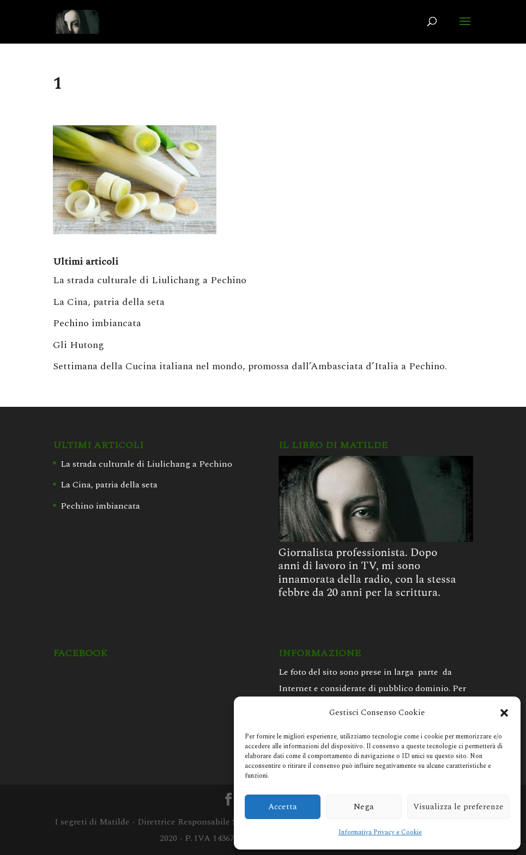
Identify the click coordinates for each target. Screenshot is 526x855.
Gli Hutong (78, 345)
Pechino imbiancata (97, 323)
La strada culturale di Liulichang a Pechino (149, 280)
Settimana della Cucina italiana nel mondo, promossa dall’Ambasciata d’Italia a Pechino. (250, 366)
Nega (364, 807)
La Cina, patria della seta (109, 302)
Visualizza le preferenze (458, 807)
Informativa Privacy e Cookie (380, 832)
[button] (504, 712)
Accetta (282, 807)
